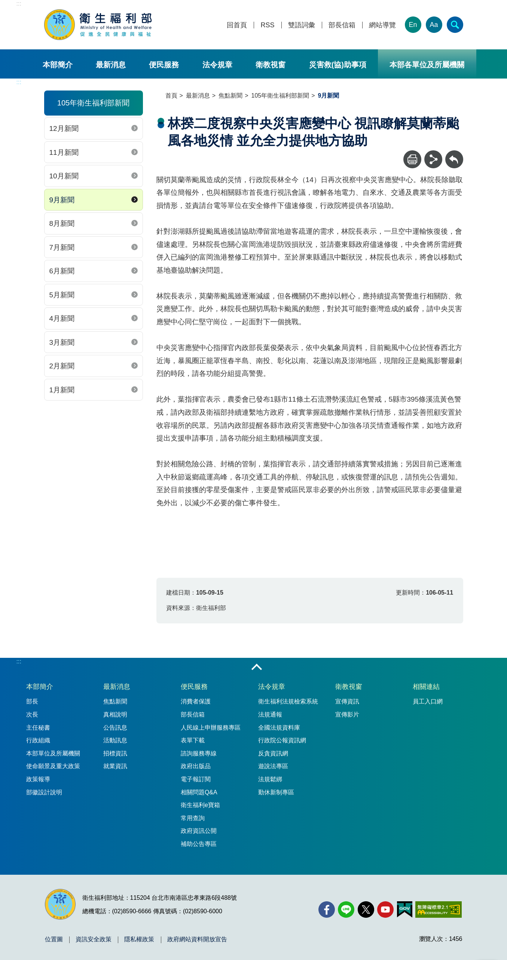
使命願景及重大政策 (53, 766)
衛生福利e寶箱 (200, 805)
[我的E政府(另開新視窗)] (404, 909)
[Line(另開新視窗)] (346, 909)
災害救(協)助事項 (337, 65)
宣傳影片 (347, 714)
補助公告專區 (199, 844)
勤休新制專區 (276, 792)
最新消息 (111, 65)
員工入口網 (428, 701)
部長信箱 (342, 25)
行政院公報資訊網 (282, 740)
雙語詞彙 (301, 25)
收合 (256, 667)
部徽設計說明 (44, 792)
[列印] (412, 159)
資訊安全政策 (94, 939)
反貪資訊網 (273, 753)
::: (18, 3)
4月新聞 (62, 318)
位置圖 (54, 939)
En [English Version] (413, 24)
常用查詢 (193, 818)
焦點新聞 (230, 95)
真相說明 (115, 714)
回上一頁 (454, 154)
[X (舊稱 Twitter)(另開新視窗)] (366, 909)
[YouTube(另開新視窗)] (385, 909)
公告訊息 (115, 727)
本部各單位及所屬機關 (427, 65)
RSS (267, 25)
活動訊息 (115, 740)
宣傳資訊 (347, 701)
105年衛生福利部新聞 (280, 95)
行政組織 (38, 740)
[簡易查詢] (455, 24)
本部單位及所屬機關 (53, 753)
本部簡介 (58, 65)
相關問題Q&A (199, 792)
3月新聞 (62, 342)
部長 (32, 701)
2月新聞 (62, 366)
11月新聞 (64, 152)
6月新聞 (62, 271)
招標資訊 (115, 753)
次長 (32, 714)
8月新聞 (62, 223)
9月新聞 (62, 200)
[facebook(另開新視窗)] (326, 909)
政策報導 (38, 779)
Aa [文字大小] (434, 24)
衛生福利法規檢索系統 (288, 701)
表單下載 (193, 740)
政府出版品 (196, 766)
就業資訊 (115, 766)
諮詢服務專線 (199, 753)
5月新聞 (62, 295)
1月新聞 (62, 390)
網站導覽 (382, 25)
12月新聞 (64, 128)
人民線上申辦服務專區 (211, 727)
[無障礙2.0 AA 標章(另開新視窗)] (438, 909)
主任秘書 (38, 727)
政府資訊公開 (199, 831)
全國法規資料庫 (279, 727)
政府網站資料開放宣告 (197, 939)
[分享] (433, 159)
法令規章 (217, 65)
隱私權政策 (139, 939)
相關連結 (426, 686)
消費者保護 (196, 701)
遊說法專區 (273, 766)
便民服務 (164, 65)
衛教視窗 (270, 65)
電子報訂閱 (196, 779)
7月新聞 (62, 247)
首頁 (171, 95)
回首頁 (237, 25)
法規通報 (270, 714)
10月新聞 (64, 176)
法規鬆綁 (270, 779)
